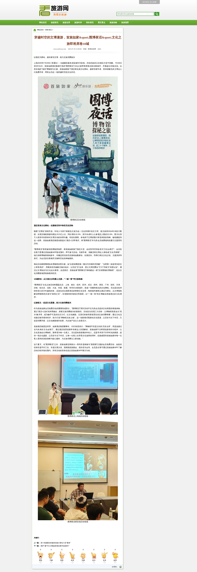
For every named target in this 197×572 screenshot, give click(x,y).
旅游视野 (125, 23)
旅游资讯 (54, 23)
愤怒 (61, 561)
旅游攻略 (113, 23)
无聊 (83, 561)
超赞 (115, 561)
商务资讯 (90, 23)
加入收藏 (153, 2)
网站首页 (43, 23)
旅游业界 (66, 23)
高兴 (93, 561)
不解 (51, 561)
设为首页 (145, 2)
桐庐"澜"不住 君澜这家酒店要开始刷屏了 (54, 546)
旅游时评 (78, 23)
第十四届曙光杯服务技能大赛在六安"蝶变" (55, 543)
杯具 (72, 561)
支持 (104, 561)
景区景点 (101, 23)
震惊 (40, 561)
